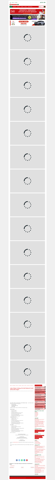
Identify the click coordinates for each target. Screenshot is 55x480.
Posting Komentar (12, 465)
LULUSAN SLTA (18, 6)
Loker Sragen (40, 436)
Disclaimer (16, 2)
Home (11, 6)
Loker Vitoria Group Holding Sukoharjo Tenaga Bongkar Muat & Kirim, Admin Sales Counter (39, 427)
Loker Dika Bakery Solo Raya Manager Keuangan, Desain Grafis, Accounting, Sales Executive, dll (39, 392)
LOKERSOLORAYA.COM (16, 442)
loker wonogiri (37, 438)
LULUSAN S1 (25, 6)
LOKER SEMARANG (37, 442)
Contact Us (13, 2)
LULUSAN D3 (22, 6)
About (10, 2)
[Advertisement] (22, 397)
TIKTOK (36, 416)
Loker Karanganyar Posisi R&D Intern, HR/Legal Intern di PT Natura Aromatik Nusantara (39, 404)
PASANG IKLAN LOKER (30, 6)
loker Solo (41, 437)
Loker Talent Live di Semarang (38, 462)
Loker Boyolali (37, 435)
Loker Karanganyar (41, 435)
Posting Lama (32, 467)
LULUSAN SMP (14, 6)
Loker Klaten (36, 436)
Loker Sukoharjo (37, 437)
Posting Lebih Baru (12, 467)
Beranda (22, 467)
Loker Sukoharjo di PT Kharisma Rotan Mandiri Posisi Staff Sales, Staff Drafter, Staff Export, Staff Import (39, 397)
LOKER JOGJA (37, 441)
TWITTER (36, 415)
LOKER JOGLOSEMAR (38, 443)
